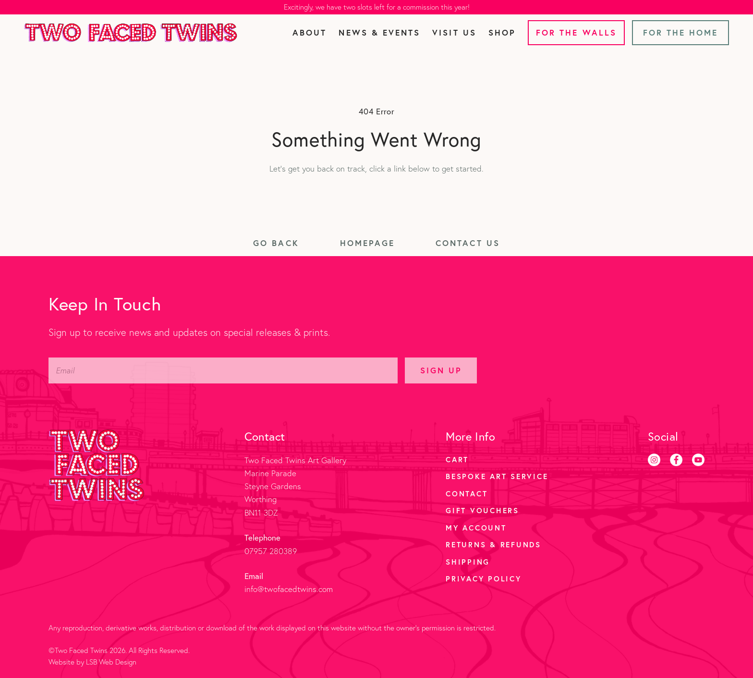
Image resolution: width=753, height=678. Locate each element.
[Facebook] (676, 460)
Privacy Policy (484, 578)
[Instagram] (654, 460)
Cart (457, 459)
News (379, 32)
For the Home (680, 32)
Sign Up (441, 370)
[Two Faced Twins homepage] (130, 32)
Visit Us (454, 32)
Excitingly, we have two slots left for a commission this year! (377, 7)
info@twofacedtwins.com (288, 589)
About (309, 32)
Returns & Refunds (493, 544)
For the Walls (576, 32)
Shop (502, 32)
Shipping (468, 562)
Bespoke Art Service (497, 476)
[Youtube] (698, 460)
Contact (466, 493)
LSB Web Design (111, 661)
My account (476, 527)
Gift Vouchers (482, 510)
